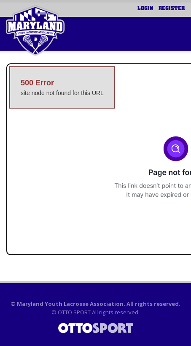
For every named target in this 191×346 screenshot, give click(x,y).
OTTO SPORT (74, 312)
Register (172, 8)
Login (145, 8)
